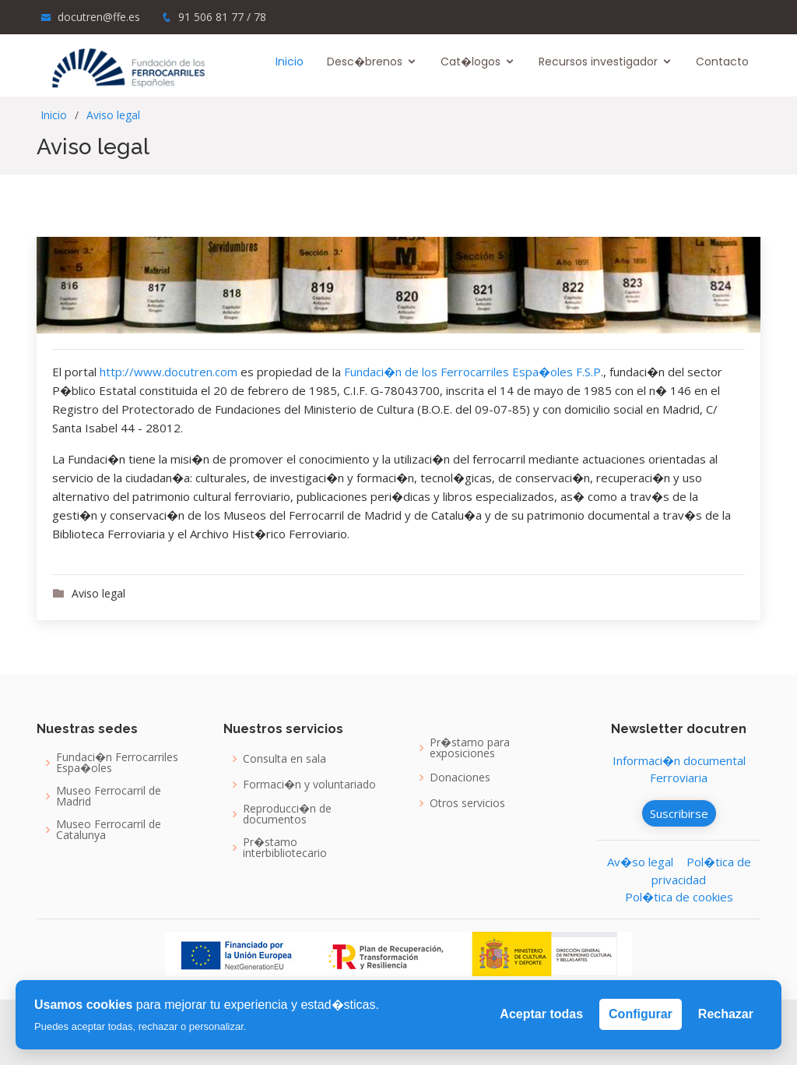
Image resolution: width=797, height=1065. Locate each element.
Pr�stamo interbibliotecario (285, 848)
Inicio (290, 61)
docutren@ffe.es (99, 16)
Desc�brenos (364, 61)
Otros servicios (467, 803)
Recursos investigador (598, 61)
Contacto (722, 61)
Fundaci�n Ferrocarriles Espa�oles (117, 763)
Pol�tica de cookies (679, 897)
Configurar (640, 1014)
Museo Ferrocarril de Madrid (108, 796)
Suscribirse (679, 813)
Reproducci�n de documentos (287, 814)
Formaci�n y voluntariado (309, 784)
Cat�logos (470, 61)
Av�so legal (640, 861)
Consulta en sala (284, 758)
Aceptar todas (541, 1014)
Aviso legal (113, 115)
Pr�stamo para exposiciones (470, 748)
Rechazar (725, 1014)
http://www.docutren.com (168, 371)
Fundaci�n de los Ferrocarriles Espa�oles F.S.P (472, 371)
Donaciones (460, 777)
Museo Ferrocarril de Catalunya (108, 830)
